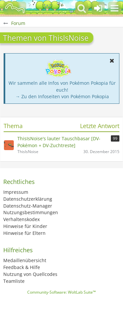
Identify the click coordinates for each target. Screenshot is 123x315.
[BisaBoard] (15, 8)
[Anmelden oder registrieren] (98, 8)
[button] (114, 8)
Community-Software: (61, 292)
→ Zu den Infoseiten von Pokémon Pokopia (62, 96)
